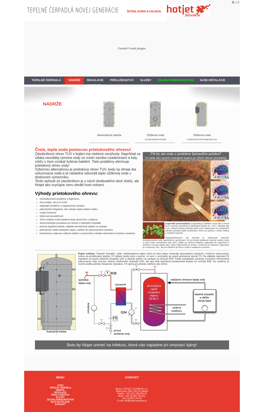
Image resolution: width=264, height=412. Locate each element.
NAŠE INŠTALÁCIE (212, 80)
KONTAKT (94, 85)
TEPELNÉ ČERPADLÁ (46, 80)
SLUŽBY (145, 80)
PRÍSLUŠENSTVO (122, 80)
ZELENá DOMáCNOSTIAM (60, 399)
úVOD (60, 385)
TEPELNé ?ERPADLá (60, 388)
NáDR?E (60, 390)
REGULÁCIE (95, 80)
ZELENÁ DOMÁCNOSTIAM (175, 80)
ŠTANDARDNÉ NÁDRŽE (155, 139)
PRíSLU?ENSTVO (60, 395)
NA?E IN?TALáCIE (60, 402)
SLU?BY (60, 397)
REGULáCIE (60, 392)
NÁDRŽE (74, 80)
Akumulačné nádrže (109, 135)
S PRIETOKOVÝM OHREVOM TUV (202, 139)
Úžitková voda (155, 135)
